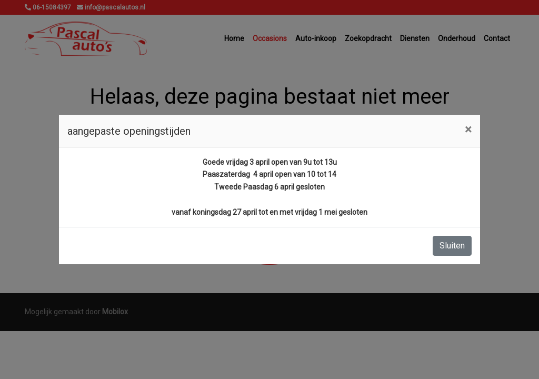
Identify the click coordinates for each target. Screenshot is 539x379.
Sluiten (452, 246)
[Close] (468, 129)
